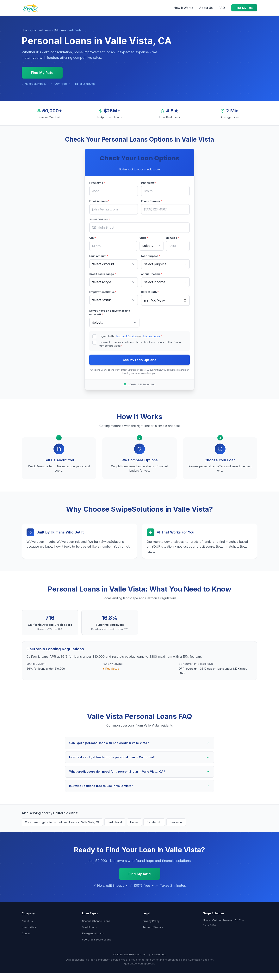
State (144, 236)
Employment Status (102, 289)
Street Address (99, 218)
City (92, 236)
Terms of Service (126, 332)
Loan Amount (98, 254)
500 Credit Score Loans (96, 936)
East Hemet (115, 819)
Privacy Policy (151, 332)
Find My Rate (244, 7)
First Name (97, 183)
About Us (206, 8)
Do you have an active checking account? (109, 309)
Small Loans (89, 924)
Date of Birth (150, 289)
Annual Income (151, 272)
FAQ (222, 8)
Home (25, 30)
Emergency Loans (93, 930)
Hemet (134, 819)
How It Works (183, 8)
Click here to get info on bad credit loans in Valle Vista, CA (62, 819)
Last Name (149, 183)
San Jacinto (154, 819)
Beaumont (176, 819)
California (60, 30)
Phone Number (151, 201)
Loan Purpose (150, 254)
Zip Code (172, 236)
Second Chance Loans (96, 918)
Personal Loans (41, 30)
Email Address (99, 201)
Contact (26, 930)
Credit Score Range (102, 272)
